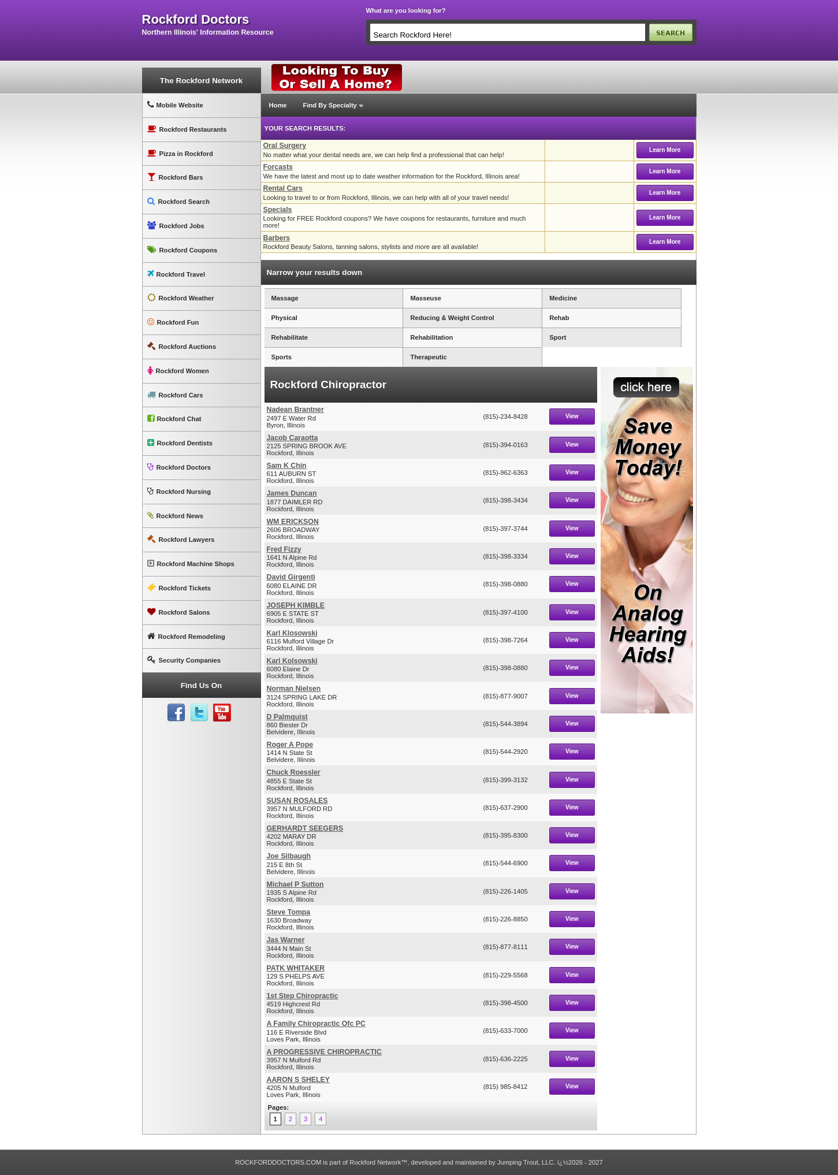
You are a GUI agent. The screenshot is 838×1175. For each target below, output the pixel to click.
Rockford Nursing (179, 491)
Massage (285, 298)
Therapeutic (428, 357)
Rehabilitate (289, 337)
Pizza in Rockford (180, 153)
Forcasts (278, 167)
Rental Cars (283, 188)
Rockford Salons (178, 612)
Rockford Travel (176, 274)
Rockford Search (178, 201)
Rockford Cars (175, 395)
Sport (557, 337)
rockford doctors (195, 19)
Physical (284, 317)
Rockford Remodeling (186, 636)
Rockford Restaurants (187, 129)
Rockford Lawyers (181, 539)
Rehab (559, 317)
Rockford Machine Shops (190, 563)
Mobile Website (175, 105)
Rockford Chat (174, 418)
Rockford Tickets (179, 587)
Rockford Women (178, 370)
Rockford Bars (175, 177)
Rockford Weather (180, 297)
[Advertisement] (647, 892)
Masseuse (425, 298)
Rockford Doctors (179, 467)
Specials (277, 210)
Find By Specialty (330, 105)
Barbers (276, 238)
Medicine (563, 298)
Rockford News (175, 515)
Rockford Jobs (175, 225)
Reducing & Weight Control (452, 317)
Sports (281, 357)
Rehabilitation (431, 337)
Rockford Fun (173, 322)
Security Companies (184, 660)
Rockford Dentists (180, 442)
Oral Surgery (285, 146)
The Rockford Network (201, 80)
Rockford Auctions (182, 346)
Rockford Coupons (182, 250)
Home (278, 105)
